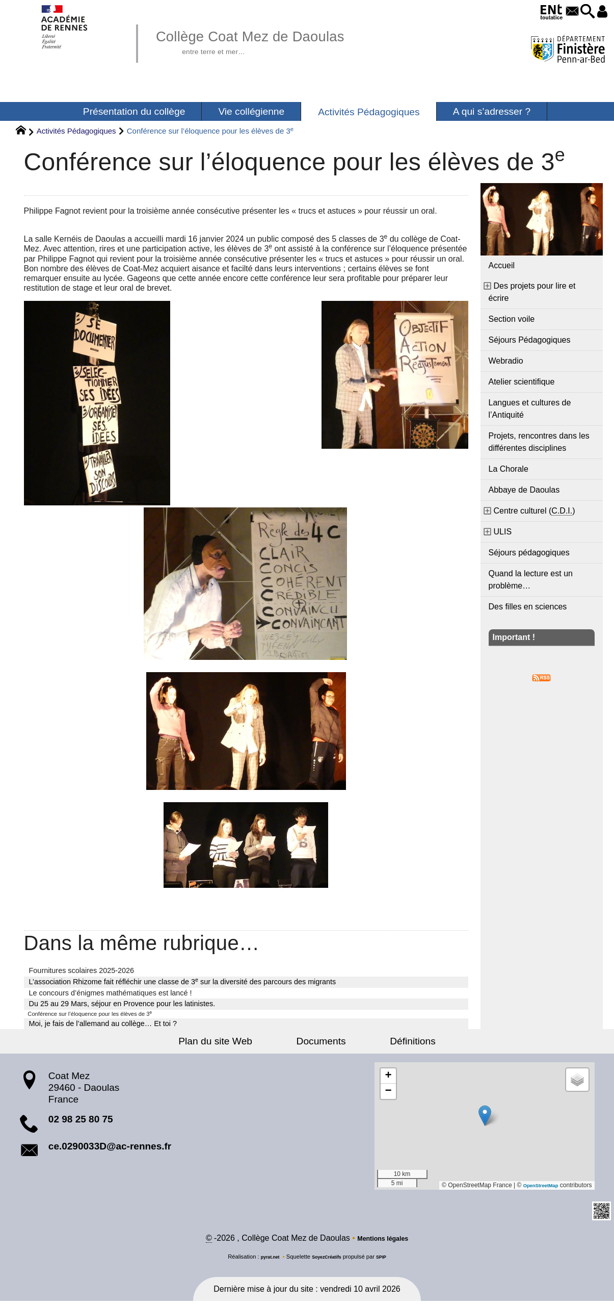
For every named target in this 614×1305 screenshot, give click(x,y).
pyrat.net (264, 1261)
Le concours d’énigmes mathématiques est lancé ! (110, 993)
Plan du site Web (237, 1043)
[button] (579, 12)
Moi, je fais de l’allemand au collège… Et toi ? (103, 1026)
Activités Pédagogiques (76, 130)
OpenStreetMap (535, 1187)
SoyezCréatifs (327, 1261)
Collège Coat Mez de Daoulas (277, 41)
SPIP (388, 1261)
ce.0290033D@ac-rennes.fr (109, 1148)
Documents (321, 1043)
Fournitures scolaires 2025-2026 (81, 970)
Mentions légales (383, 1242)
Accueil (502, 265)
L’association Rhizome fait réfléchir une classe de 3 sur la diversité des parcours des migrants (182, 981)
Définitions (391, 1043)
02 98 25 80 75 (80, 1121)
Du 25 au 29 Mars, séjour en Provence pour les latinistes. (122, 1004)
